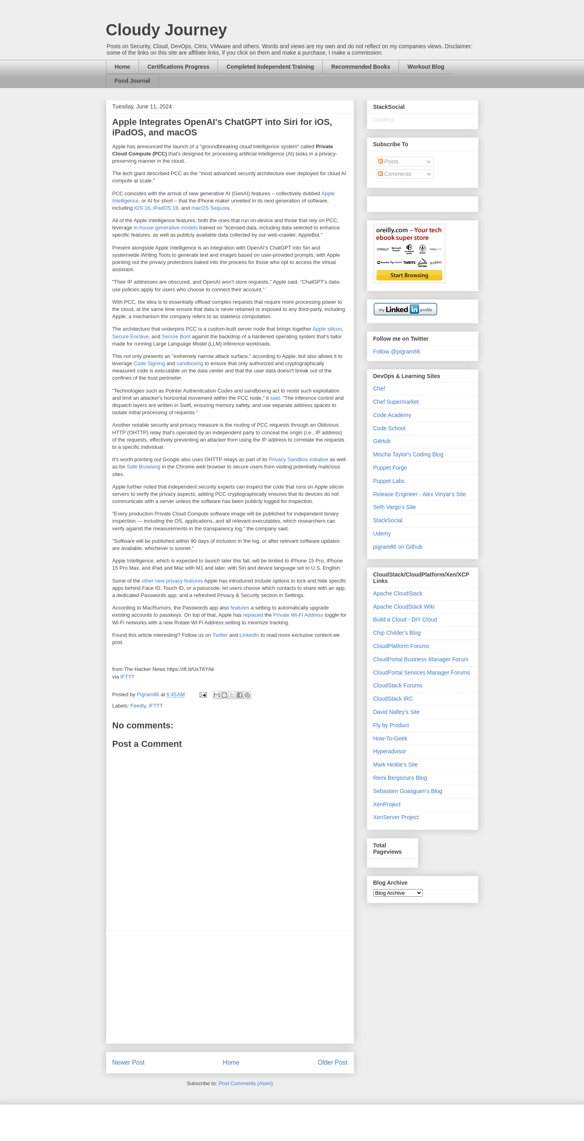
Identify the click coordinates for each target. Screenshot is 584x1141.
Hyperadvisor (389, 751)
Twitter (220, 635)
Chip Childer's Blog (397, 633)
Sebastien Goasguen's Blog (407, 791)
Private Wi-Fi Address (298, 615)
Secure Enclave (130, 336)
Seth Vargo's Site (394, 507)
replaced (253, 615)
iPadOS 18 (165, 208)
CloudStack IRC (393, 698)
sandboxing (190, 363)
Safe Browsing (144, 467)
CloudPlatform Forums (401, 646)
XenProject (387, 804)
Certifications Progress (178, 66)
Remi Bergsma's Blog (400, 778)
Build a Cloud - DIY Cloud (405, 619)
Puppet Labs (389, 481)
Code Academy (392, 415)
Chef (379, 388)
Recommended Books (360, 66)
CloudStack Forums (398, 685)
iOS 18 (142, 208)
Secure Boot (176, 336)
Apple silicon (327, 329)
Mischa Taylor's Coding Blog (408, 454)
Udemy (382, 533)
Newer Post (128, 1062)
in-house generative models (166, 228)
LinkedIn (249, 635)
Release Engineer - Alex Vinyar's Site (419, 494)
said (275, 398)
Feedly (138, 706)
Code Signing (149, 363)
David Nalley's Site (396, 712)
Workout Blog (425, 66)
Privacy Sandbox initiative (298, 459)
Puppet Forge (390, 467)
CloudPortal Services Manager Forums (421, 672)
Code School (389, 428)
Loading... (385, 120)
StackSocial (388, 520)
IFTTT (127, 677)
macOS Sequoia (210, 208)
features (239, 608)
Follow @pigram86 (396, 351)
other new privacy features (172, 581)
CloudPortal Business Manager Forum (420, 659)
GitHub (382, 441)
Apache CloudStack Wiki (404, 606)
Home (122, 66)
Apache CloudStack (398, 593)
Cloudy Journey (166, 30)
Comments (395, 174)
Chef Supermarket (396, 402)
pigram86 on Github (398, 547)
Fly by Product (391, 725)
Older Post (333, 1062)
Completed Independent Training (270, 66)
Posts (388, 161)
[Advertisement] (230, 987)
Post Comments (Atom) (246, 1083)
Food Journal (133, 81)
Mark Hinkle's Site (395, 764)
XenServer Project (396, 817)
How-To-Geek (390, 738)
